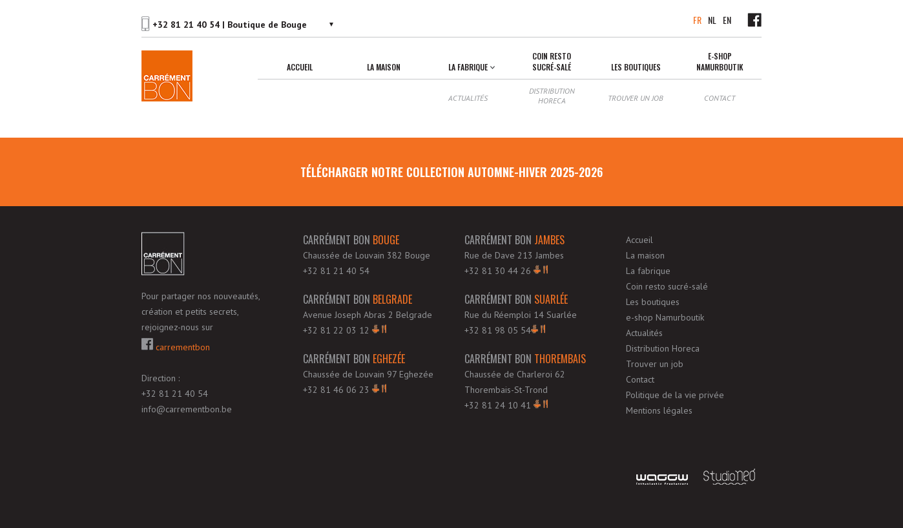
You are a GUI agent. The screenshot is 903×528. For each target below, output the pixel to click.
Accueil (300, 66)
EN (727, 19)
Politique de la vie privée (675, 395)
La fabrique (468, 66)
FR (697, 19)
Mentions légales (659, 410)
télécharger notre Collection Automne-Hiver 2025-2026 (451, 172)
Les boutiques (636, 66)
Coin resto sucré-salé (551, 61)
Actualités (468, 98)
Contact (719, 98)
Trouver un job (635, 98)
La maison (383, 66)
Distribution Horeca (552, 95)
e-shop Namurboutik (719, 61)
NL (712, 19)
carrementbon (175, 345)
